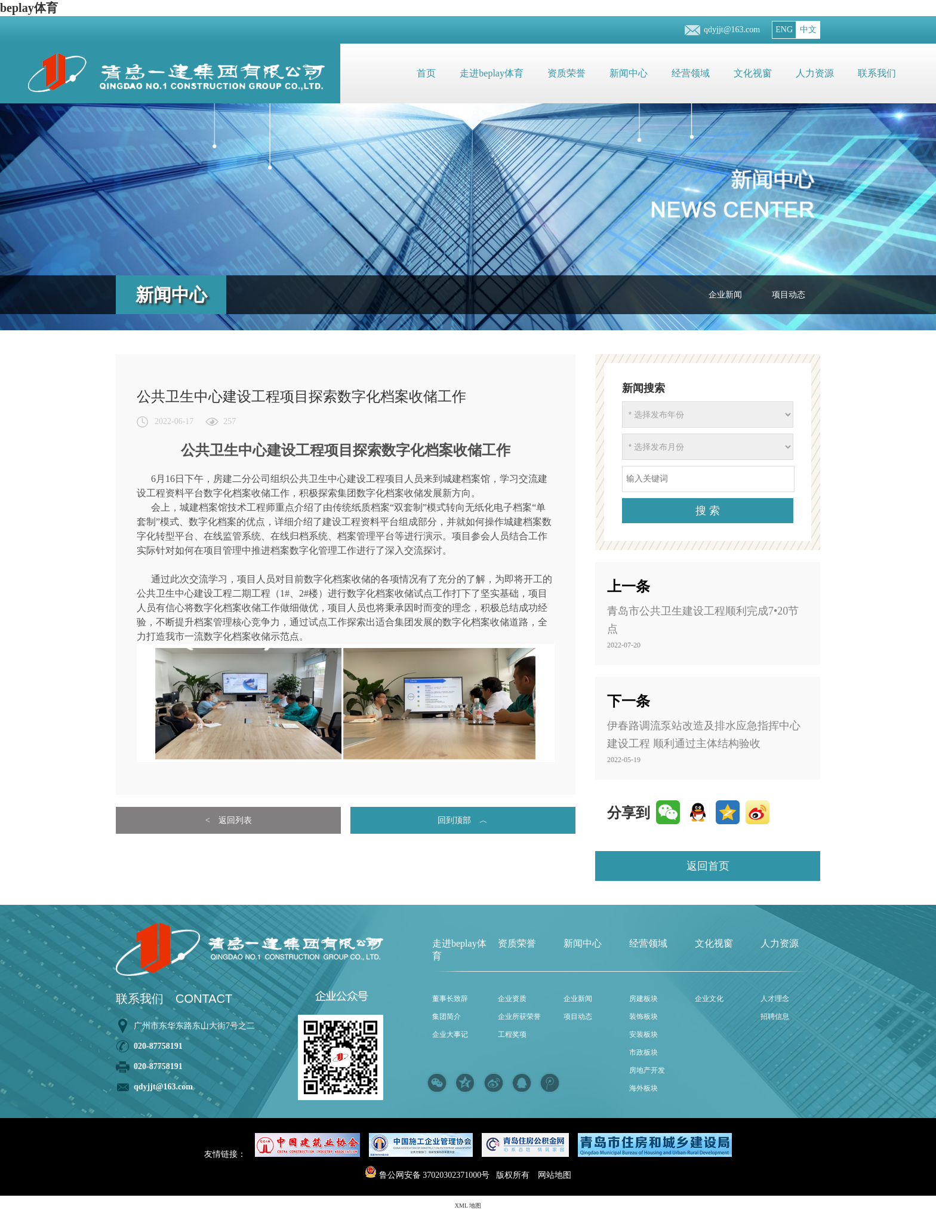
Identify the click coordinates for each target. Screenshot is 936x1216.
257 (229, 421)
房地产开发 (647, 1070)
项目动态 (788, 294)
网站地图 (554, 1175)
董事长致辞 (450, 998)
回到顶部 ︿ (463, 820)
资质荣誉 (566, 73)
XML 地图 (468, 1205)
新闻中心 (628, 73)
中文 (808, 29)
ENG (784, 29)
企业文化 (709, 998)
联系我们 (877, 73)
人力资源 (815, 73)
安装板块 (643, 1034)
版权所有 (512, 1175)
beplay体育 (29, 7)
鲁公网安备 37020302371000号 (427, 1175)
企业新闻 (725, 294)
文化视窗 (753, 73)
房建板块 (643, 998)
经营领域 (691, 73)
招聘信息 (775, 1016)
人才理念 (775, 998)
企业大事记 (450, 1034)
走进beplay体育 (492, 73)
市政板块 (643, 1052)
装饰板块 (643, 1016)
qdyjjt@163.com (732, 29)
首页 (426, 73)
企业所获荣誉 (519, 1016)
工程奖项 (512, 1034)
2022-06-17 (174, 421)
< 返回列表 (228, 820)
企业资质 (512, 998)
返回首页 (707, 866)
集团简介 (446, 1016)
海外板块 (643, 1088)
